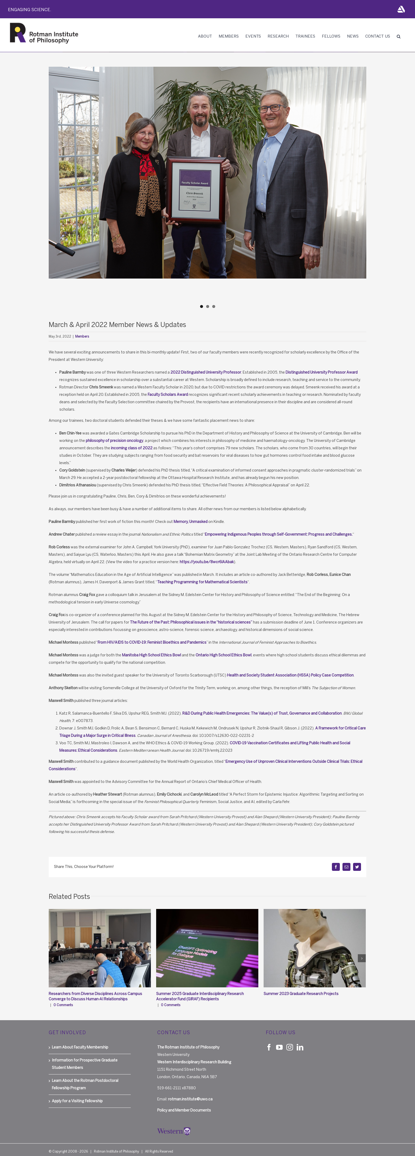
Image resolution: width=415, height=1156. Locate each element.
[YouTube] (279, 1041)
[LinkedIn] (300, 1041)
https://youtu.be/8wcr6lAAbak (207, 562)
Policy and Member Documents (184, 1105)
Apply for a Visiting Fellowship (77, 1096)
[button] (398, 36)
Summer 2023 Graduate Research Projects (301, 994)
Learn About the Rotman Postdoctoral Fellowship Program (85, 1079)
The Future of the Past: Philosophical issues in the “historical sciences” (191, 622)
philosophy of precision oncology (114, 440)
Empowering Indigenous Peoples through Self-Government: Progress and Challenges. (279, 534)
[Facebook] (269, 1041)
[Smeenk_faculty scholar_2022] (207, 173)
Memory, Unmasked (191, 521)
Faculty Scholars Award (168, 394)
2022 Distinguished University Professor (205, 372)
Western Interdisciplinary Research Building (194, 1057)
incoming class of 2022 (131, 448)
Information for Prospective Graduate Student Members (85, 1059)
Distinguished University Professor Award (322, 372)
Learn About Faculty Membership (80, 1042)
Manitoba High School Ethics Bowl (151, 655)
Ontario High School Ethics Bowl (223, 655)
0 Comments (63, 1005)
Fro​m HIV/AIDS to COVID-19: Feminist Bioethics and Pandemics (152, 642)
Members (82, 336)
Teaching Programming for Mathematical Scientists (202, 582)
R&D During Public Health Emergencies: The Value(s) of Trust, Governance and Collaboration (262, 713)
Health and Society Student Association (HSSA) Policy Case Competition (290, 675)
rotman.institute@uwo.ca (190, 1094)
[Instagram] (289, 1041)
